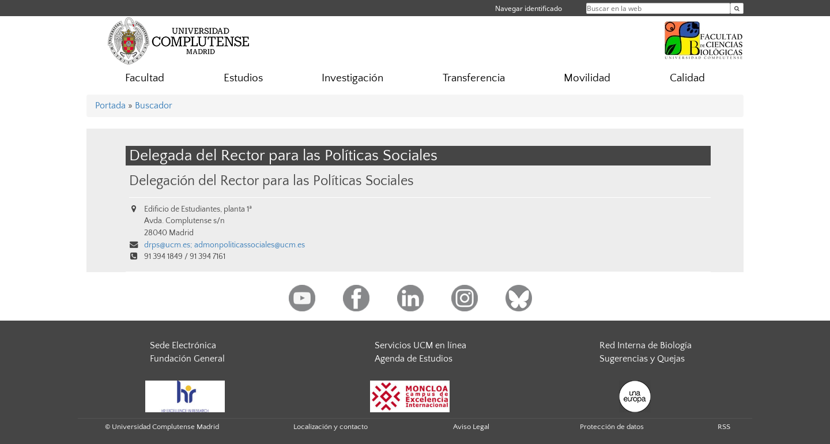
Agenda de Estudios (413, 358)
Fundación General (187, 358)
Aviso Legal (471, 427)
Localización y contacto (330, 427)
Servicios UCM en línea (420, 345)
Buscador (153, 105)
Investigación (352, 78)
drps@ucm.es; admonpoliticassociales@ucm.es (224, 245)
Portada (110, 105)
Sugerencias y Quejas (642, 358)
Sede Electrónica (183, 345)
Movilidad (587, 78)
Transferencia (474, 78)
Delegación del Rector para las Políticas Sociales (271, 181)
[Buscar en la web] (737, 8)
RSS (724, 427)
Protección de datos (612, 427)
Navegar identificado (528, 8)
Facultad (144, 78)
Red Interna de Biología (645, 345)
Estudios (243, 78)
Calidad (687, 78)
